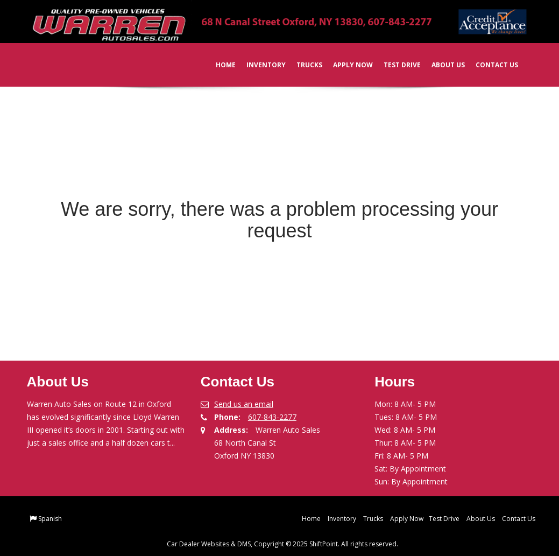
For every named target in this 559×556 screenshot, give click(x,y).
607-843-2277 (272, 417)
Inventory (259, 64)
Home (219, 64)
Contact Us (490, 64)
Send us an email (243, 404)
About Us (441, 64)
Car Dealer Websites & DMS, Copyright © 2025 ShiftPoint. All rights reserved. (282, 543)
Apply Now (346, 64)
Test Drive (395, 64)
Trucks (302, 64)
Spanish (50, 518)
